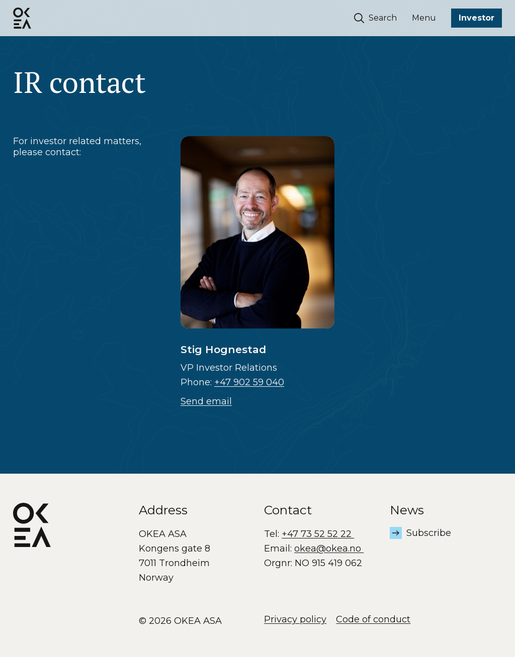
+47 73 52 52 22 (318, 533)
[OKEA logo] (22, 18)
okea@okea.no (329, 548)
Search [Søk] (375, 18)
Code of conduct (373, 619)
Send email (206, 401)
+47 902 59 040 (249, 382)
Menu (424, 18)
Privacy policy (295, 619)
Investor (476, 18)
